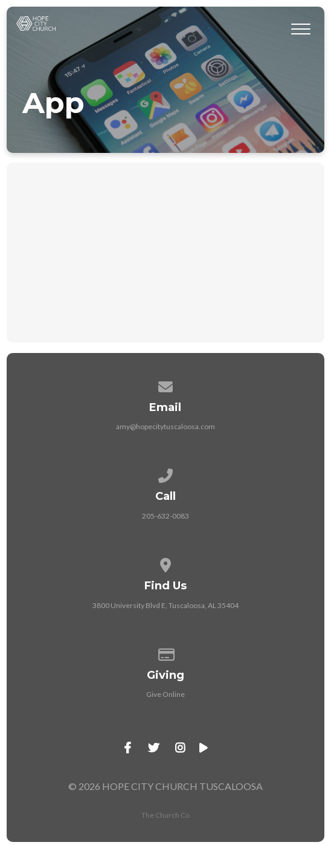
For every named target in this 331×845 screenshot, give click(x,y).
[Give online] (165, 652)
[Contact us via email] (165, 384)
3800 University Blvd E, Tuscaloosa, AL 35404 (165, 605)
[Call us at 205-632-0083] (165, 473)
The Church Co (165, 815)
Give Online (165, 694)
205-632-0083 (165, 515)
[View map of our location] (165, 563)
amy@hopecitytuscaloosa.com (165, 426)
